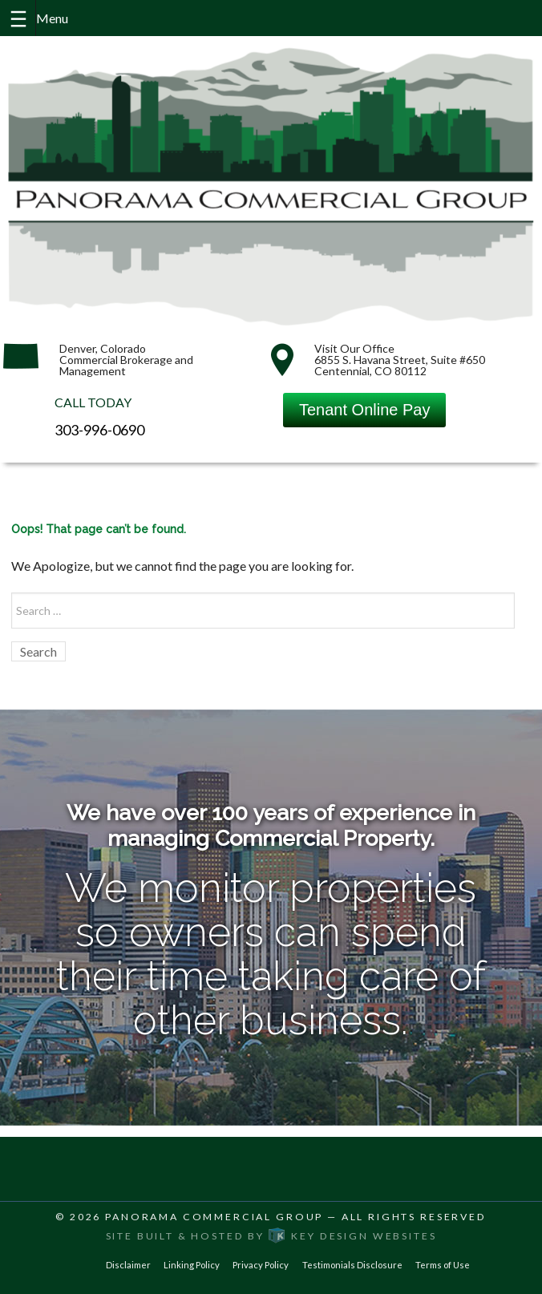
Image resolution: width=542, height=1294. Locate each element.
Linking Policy (192, 1265)
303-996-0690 (99, 430)
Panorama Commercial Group (214, 1217)
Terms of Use (442, 1265)
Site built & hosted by (271, 1236)
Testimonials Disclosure (352, 1265)
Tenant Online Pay (364, 410)
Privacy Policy (261, 1265)
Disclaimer (128, 1265)
